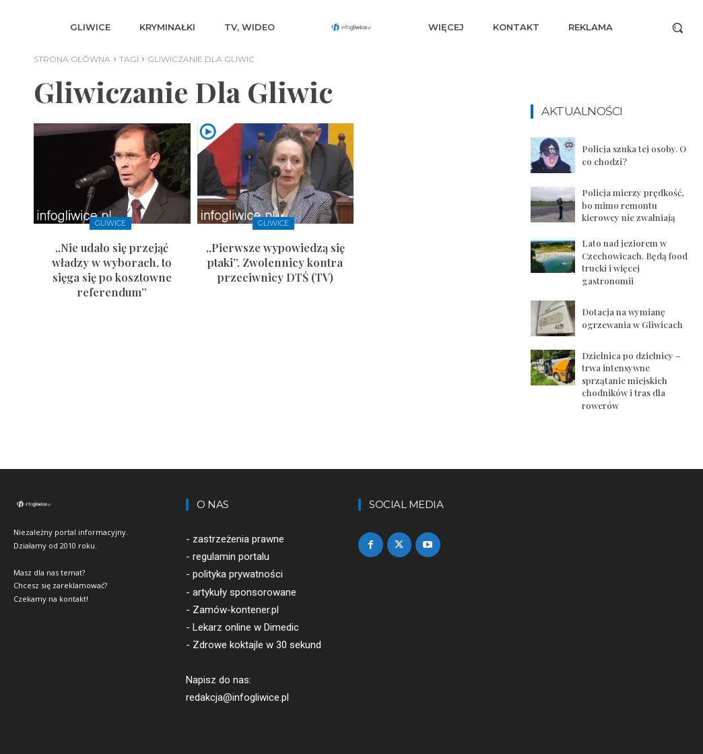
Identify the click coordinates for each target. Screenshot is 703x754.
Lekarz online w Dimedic (246, 625)
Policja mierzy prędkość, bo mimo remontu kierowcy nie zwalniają (632, 204)
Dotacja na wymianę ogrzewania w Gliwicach (632, 317)
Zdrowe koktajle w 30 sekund (257, 643)
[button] (677, 27)
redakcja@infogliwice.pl (237, 695)
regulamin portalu (231, 554)
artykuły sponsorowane (244, 590)
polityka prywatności (238, 573)
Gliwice (110, 223)
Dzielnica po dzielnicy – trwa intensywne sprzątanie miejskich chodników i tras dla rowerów (631, 378)
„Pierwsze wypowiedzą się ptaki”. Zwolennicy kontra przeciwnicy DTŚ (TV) (275, 261)
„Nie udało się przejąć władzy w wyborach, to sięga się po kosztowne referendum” (112, 268)
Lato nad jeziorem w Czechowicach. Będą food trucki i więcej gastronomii (635, 261)
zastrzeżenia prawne (238, 537)
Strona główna (72, 59)
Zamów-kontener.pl (236, 608)
